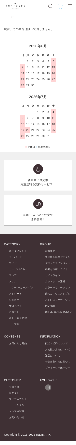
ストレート (15, 293)
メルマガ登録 (16, 411)
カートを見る (16, 405)
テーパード (15, 257)
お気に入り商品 (18, 343)
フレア (13, 275)
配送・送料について (56, 343)
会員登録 (14, 386)
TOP (11, 17)
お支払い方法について (57, 349)
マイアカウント (18, 399)
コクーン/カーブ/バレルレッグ (26, 287)
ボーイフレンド (18, 251)
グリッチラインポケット (59, 263)
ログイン (14, 393)
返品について (52, 355)
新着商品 (50, 251)
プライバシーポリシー (57, 367)
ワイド (13, 263)
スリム (13, 281)
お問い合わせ (16, 417)
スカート (14, 311)
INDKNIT (50, 305)
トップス (14, 324)
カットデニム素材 (55, 281)
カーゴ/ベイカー (18, 269)
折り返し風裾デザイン (57, 257)
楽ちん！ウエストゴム (57, 293)
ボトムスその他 (18, 318)
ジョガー (14, 299)
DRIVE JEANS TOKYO (58, 311)
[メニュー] (70, 6)
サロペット (15, 305)
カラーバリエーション (57, 287)
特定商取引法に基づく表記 (60, 361)
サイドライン (52, 275)
